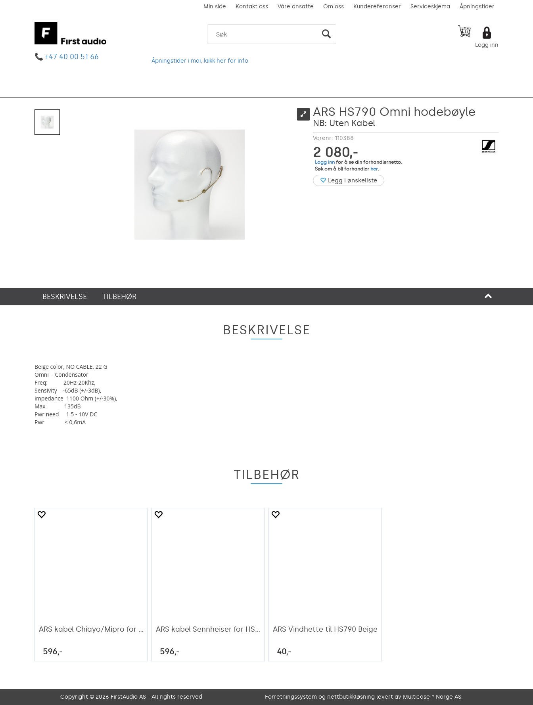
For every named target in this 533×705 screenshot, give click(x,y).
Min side (214, 6)
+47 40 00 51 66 (72, 56)
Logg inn (486, 45)
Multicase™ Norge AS (432, 697)
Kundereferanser (377, 6)
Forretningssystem (291, 697)
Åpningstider (477, 6)
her (374, 169)
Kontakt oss (252, 6)
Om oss (333, 6)
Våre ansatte (296, 6)
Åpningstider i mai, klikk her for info (199, 60)
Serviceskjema (430, 6)
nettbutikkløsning (351, 697)
